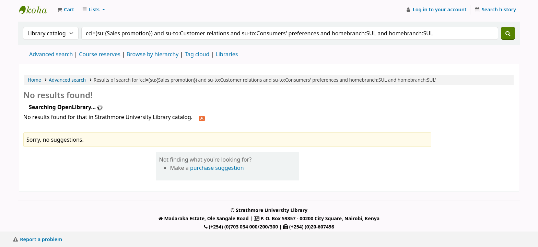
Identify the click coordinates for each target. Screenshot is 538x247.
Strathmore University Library (36, 9)
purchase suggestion (217, 168)
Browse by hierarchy (153, 54)
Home (34, 80)
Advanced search (51, 54)
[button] (65, 9)
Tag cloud (197, 54)
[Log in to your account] (435, 9)
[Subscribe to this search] (202, 117)
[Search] (508, 33)
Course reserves (99, 54)
